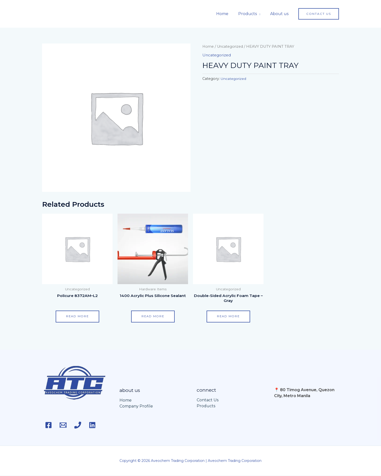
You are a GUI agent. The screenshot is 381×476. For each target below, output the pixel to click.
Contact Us (207, 400)
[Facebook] (48, 425)
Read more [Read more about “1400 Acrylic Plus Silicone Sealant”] (153, 316)
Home (227, 13)
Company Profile (136, 406)
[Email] (65, 425)
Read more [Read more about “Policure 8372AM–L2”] (77, 316)
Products (250, 13)
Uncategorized (231, 46)
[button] (318, 14)
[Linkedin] (98, 425)
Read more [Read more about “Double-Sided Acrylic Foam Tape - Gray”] (228, 316)
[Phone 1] (81, 425)
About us (280, 13)
